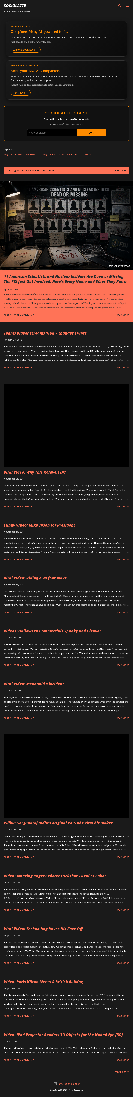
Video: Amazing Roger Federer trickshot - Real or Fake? (55, 875)
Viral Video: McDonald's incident (34, 683)
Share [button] (7, 315)
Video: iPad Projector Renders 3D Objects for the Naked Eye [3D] (63, 1034)
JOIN (91, 132)
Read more (122, 315)
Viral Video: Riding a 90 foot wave (35, 578)
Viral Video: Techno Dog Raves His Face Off (43, 928)
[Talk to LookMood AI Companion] (66, 80)
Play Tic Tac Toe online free (19, 154)
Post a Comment (24, 315)
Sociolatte (15, 5)
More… (89, 154)
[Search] (120, 6)
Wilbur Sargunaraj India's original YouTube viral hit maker (58, 823)
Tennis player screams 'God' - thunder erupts (45, 333)
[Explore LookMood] (66, 39)
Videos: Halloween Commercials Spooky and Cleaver (52, 631)
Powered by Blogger (66, 1083)
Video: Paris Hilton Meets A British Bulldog (43, 981)
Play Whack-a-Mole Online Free (60, 154)
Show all (121, 170)
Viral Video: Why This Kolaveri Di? (35, 472)
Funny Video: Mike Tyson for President (39, 525)
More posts (122, 1071)
